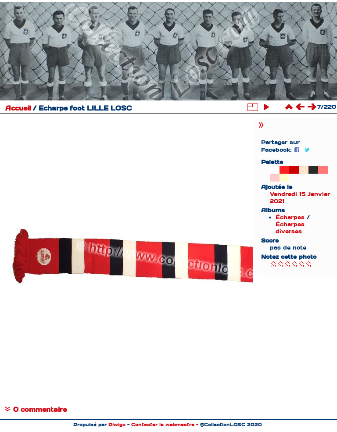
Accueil (18, 108)
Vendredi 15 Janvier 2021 (300, 197)
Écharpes (290, 217)
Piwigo (116, 424)
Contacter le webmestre (162, 424)
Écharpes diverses (290, 228)
